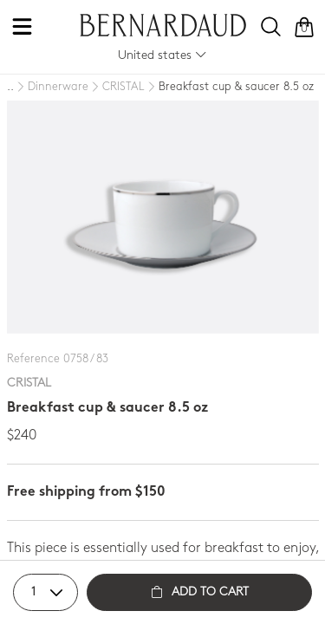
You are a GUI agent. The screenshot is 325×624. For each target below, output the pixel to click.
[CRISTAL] (116, 87)
